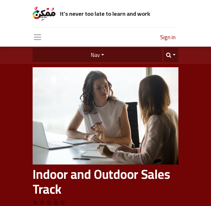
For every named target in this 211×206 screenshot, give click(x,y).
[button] (170, 55)
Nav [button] (95, 55)
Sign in (168, 37)
